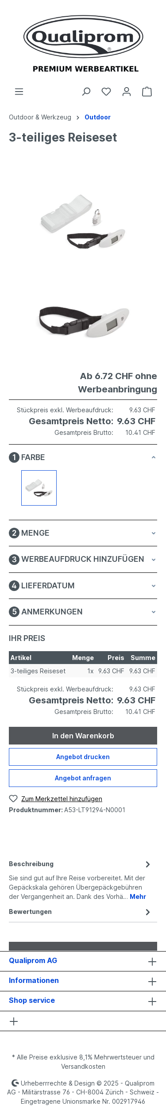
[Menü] (19, 91)
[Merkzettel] (106, 91)
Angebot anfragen (83, 778)
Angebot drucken (83, 756)
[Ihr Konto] (126, 91)
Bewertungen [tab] (81, 911)
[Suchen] (86, 91)
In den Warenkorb (83, 735)
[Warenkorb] (147, 91)
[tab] (81, 879)
